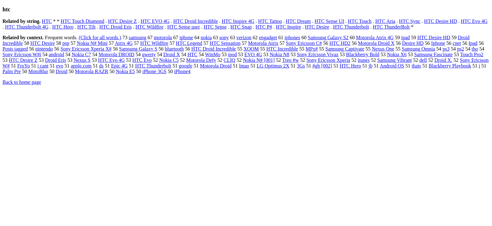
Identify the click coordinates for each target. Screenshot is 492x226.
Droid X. (443, 60)
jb (370, 65)
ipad (405, 37)
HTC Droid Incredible (195, 21)
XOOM (251, 48)
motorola (163, 37)
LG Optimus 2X (273, 65)
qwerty (149, 54)
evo (59, 65)
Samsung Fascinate (433, 54)
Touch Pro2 (472, 54)
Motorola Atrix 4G (375, 37)
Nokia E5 (125, 71)
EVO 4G (253, 54)
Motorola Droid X (376, 43)
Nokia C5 (169, 60)
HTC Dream (298, 21)
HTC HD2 (339, 43)
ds (101, 65)
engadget (268, 37)
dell (423, 60)
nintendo (44, 48)
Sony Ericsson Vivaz (318, 54)
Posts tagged (15, 48)
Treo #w (290, 60)
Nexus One (383, 48)
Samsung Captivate (344, 48)
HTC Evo (142, 60)
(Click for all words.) (100, 37)
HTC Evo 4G (474, 21)
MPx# (312, 48)
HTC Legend (189, 43)
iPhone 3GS (154, 71)
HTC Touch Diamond (82, 21)
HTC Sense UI (329, 21)
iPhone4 (182, 71)
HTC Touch (360, 21)
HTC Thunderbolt (351, 27)
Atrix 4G (124, 43)
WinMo (212, 54)
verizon (243, 37)
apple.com (81, 65)
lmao (244, 65)
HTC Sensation (225, 43)
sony (224, 37)
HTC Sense (215, 27)
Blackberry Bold (362, 54)
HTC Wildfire (149, 27)
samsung (137, 37)
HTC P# (263, 27)
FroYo (23, 65)
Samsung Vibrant (394, 60)
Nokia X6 (397, 54)
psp (65, 43)
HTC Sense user (183, 27)
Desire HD (413, 43)
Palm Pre (12, 71)
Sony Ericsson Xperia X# (85, 48)
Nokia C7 (81, 54)
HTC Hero (62, 27)
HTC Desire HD (440, 21)
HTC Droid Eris (115, 27)
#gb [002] (322, 65)
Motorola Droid (216, 65)
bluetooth (174, 48)
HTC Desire (317, 27)
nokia (206, 37)
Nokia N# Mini (92, 43)
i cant (42, 65)
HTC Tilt (86, 27)
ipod (232, 54)
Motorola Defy (201, 60)
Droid (61, 71)
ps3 (446, 48)
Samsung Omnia (418, 48)
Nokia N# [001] (259, 60)
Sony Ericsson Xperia (328, 60)
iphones (292, 37)
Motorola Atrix (263, 43)
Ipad (472, 43)
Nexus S (82, 60)
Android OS (392, 65)
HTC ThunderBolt (391, 27)
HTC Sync (409, 21)
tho (475, 48)
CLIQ (229, 60)
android (56, 54)
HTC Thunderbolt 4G (26, 27)
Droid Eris (55, 60)
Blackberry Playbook (450, 65)
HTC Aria (385, 21)
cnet (457, 43)
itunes (364, 60)
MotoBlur (38, 71)
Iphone (438, 43)
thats (416, 65)
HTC (47, 21)
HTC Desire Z (122, 21)
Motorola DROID (116, 54)
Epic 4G (119, 65)
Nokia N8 (279, 54)
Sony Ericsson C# (304, 43)
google (186, 65)
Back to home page (22, 82)
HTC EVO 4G (155, 21)
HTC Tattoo (270, 21)
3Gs (301, 65)
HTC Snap (241, 27)
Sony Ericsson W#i (22, 54)
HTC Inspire (288, 27)
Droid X (171, 54)
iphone (186, 37)
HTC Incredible (282, 48)
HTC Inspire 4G (238, 21)
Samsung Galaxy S (138, 48)
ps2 (460, 48)
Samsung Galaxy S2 (328, 37)
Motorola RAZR (91, 71)
